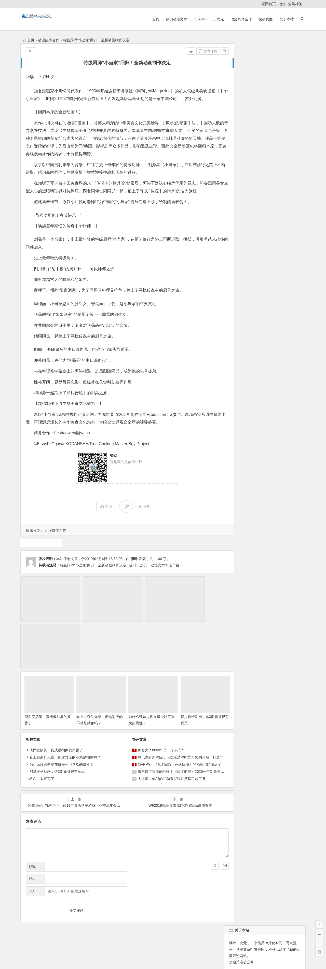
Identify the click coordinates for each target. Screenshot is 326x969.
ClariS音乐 (33, 910)
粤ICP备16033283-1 (199, 959)
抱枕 (282, 4)
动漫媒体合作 (239, 19)
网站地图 (174, 959)
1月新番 (234, 372)
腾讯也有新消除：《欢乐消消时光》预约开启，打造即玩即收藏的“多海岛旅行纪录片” (198, 714)
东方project (237, 400)
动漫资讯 (274, 381)
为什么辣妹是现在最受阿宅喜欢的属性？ (61, 721)
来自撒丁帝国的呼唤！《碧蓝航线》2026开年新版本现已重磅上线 (183, 728)
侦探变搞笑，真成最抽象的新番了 (56, 707)
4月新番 (292, 354)
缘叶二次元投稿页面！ (246, 248)
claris (281, 372)
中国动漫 (235, 391)
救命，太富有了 (41, 736)
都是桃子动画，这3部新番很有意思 (57, 728)
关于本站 (285, 19)
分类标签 (295, 4)
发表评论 (195, 51)
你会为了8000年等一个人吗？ (155, 707)
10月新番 (259, 400)
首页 (153, 19)
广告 (250, 372)
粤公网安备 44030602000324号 (141, 959)
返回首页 (269, 4)
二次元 (216, 19)
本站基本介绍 (92, 910)
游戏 (286, 363)
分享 (138, 522)
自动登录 (254, 217)
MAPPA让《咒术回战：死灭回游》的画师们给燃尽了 (173, 721)
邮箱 (32, 836)
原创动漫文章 (174, 19)
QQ (31, 848)
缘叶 (134, 574)
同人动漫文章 (266, 363)
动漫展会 (61, 910)
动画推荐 (40, 558)
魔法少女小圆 (238, 363)
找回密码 (277, 217)
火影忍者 (255, 391)
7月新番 (254, 381)
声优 (259, 354)
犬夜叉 (274, 354)
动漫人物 (276, 391)
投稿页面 (264, 19)
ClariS (198, 19)
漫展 (290, 381)
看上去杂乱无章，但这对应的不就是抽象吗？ (65, 714)
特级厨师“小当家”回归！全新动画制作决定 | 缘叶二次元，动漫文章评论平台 (119, 581)
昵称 (32, 824)
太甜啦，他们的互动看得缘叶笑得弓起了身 (165, 736)
